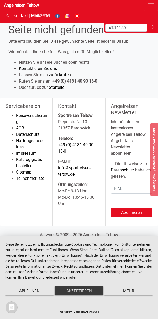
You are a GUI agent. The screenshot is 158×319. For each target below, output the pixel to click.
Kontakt (21, 15)
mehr (128, 291)
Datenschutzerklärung (86, 311)
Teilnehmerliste (30, 178)
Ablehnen (29, 291)
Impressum (26, 153)
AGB (20, 128)
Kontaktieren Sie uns (38, 68)
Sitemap (23, 172)
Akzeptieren (79, 291)
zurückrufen (60, 74)
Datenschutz (27, 134)
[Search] (126, 28)
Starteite (56, 87)
